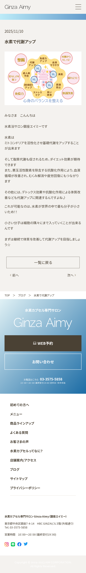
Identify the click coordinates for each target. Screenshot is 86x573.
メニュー (16, 414)
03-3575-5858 (51, 378)
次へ (70, 275)
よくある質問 (19, 432)
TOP (7, 295)
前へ (15, 275)
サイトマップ (18, 478)
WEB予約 (43, 343)
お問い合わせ (43, 361)
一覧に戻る (43, 262)
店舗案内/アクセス (23, 460)
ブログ (22, 295)
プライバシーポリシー (25, 487)
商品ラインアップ (22, 423)
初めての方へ (19, 404)
